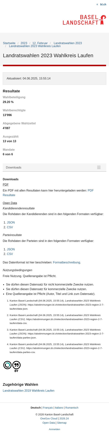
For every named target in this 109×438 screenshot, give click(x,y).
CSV (10, 227)
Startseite (9, 43)
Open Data (49, 422)
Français (48, 407)
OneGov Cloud (48, 418)
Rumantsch (71, 407)
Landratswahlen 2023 (67, 43)
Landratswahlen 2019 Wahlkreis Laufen (28, 390)
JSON (11, 222)
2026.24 (64, 418)
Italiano (59, 407)
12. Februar (40, 43)
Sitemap (61, 422)
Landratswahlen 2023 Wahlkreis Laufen (34, 46)
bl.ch (103, 4)
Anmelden (54, 429)
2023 (24, 43)
